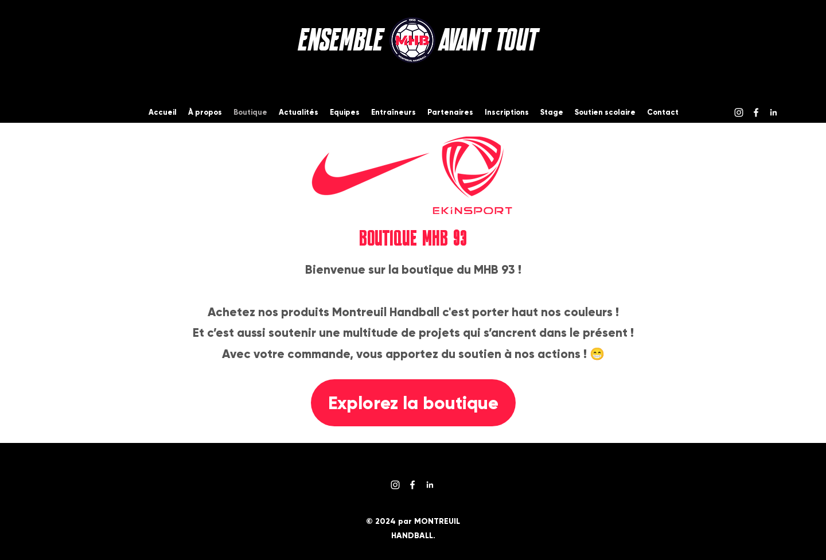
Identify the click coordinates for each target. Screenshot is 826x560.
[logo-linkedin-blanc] (773, 112)
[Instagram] (739, 112)
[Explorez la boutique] (413, 402)
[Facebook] (756, 112)
